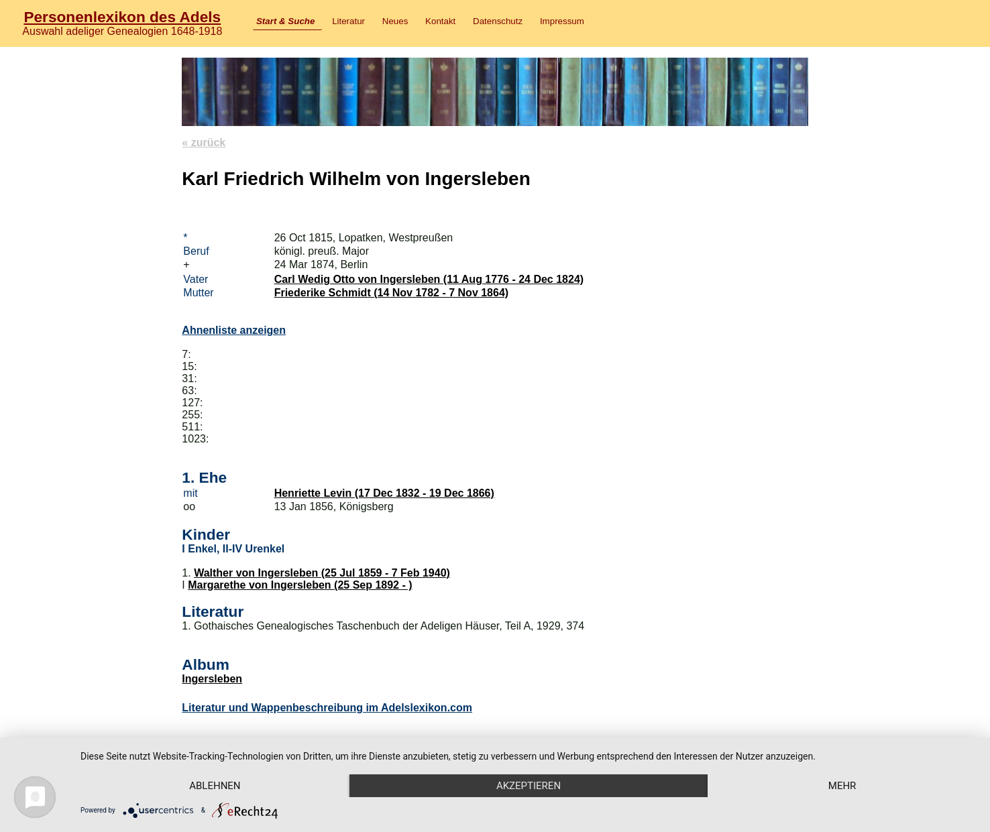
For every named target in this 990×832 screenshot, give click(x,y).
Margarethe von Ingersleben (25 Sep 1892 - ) (300, 585)
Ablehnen (214, 786)
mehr (842, 786)
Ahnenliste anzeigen (234, 330)
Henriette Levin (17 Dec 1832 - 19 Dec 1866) (384, 493)
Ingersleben (212, 679)
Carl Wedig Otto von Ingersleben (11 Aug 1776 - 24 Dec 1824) (429, 279)
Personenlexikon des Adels (122, 16)
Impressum (562, 21)
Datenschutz (497, 21)
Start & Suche (285, 21)
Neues (395, 21)
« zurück (203, 142)
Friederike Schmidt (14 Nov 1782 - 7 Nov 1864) (391, 292)
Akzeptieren (528, 786)
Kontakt (440, 21)
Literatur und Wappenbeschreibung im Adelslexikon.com (327, 707)
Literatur (348, 21)
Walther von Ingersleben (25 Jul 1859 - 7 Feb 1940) (322, 573)
